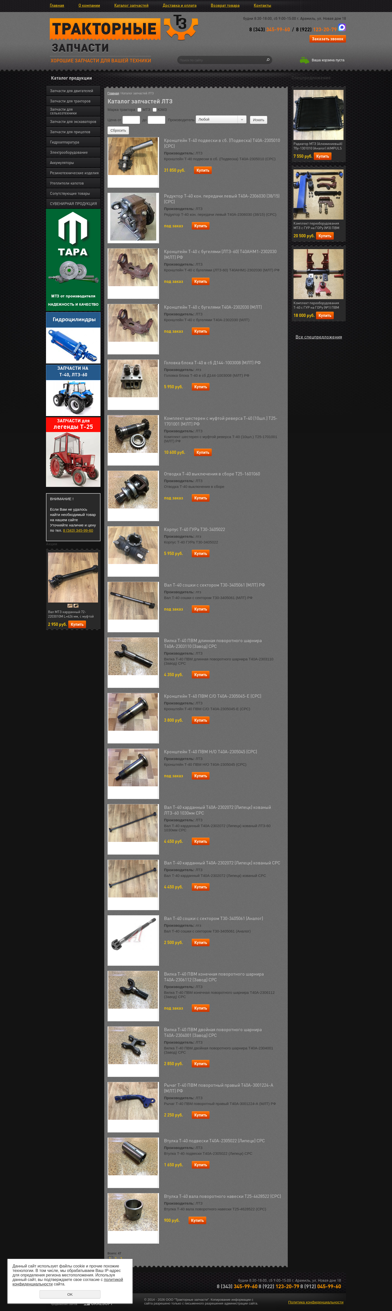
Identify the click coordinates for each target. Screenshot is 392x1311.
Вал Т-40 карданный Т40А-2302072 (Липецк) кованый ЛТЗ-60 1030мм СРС (217, 810)
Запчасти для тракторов (70, 100)
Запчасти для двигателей (71, 90)
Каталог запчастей (131, 5)
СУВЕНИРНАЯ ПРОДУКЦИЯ (73, 203)
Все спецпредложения (319, 336)
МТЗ (144, 109)
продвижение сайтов (64, 1304)
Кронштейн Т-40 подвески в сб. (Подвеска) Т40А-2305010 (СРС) (222, 143)
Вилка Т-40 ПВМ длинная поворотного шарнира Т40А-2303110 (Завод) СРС (213, 643)
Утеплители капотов (67, 182)
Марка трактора (121, 109)
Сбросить (118, 130)
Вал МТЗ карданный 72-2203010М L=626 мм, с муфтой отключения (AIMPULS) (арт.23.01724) (71, 614)
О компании (89, 5)
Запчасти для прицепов (70, 131)
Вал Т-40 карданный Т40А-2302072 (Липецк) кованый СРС (222, 862)
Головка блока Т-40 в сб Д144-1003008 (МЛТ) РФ (212, 362)
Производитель (181, 120)
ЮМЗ (160, 109)
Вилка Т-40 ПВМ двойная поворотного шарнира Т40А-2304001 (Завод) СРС (213, 1032)
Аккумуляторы (62, 162)
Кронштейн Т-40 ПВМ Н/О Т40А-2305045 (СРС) (210, 751)
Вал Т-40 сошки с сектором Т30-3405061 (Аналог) (213, 918)
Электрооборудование (69, 152)
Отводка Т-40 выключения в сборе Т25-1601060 (212, 473)
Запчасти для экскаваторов (73, 121)
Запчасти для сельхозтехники (63, 111)
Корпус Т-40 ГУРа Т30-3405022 (194, 529)
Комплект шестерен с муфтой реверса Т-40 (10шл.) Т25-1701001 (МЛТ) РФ (221, 421)
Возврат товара (225, 5)
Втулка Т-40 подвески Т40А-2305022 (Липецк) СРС (214, 1140)
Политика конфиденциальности (316, 1302)
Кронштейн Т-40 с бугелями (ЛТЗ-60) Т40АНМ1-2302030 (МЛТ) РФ (220, 254)
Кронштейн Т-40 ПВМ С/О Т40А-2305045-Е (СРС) (212, 696)
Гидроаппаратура (64, 141)
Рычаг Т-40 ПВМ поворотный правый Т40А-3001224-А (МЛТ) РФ (218, 1087)
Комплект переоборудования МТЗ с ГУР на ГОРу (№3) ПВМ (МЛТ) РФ (316, 225)
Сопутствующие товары (70, 193)
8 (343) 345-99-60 (78, 530)
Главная (57, 5)
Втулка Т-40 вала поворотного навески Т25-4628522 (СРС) (222, 1196)
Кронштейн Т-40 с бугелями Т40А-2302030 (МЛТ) (213, 307)
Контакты (262, 5)
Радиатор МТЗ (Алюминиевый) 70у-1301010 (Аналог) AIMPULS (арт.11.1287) (318, 146)
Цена (112, 120)
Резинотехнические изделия (74, 172)
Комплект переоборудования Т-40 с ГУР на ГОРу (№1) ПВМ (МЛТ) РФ (316, 305)
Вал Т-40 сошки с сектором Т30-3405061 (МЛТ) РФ (214, 585)
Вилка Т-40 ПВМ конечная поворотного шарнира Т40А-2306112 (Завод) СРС (214, 976)
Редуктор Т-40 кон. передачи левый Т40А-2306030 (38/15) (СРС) (222, 198)
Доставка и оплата (179, 5)
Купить (77, 624)
